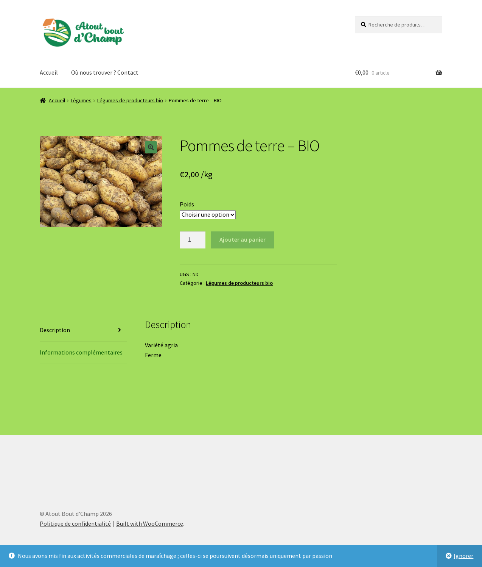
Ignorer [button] (463, 555)
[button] (151, 147)
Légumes (81, 100)
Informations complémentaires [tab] (81, 352)
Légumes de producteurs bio (130, 100)
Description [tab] (55, 330)
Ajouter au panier (242, 239)
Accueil (49, 72)
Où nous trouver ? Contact (104, 72)
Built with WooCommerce (149, 523)
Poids (187, 204)
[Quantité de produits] (192, 240)
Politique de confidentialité (75, 523)
